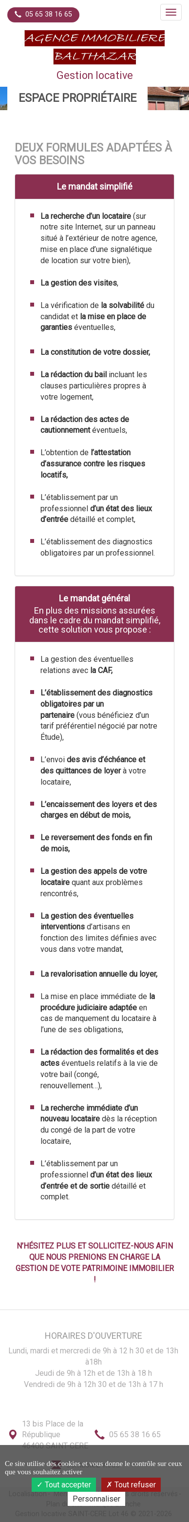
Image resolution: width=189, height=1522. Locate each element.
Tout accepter (64, 1484)
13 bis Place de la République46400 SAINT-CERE (55, 1435)
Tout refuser (131, 1484)
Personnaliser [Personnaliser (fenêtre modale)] (96, 1498)
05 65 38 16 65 (43, 14)
